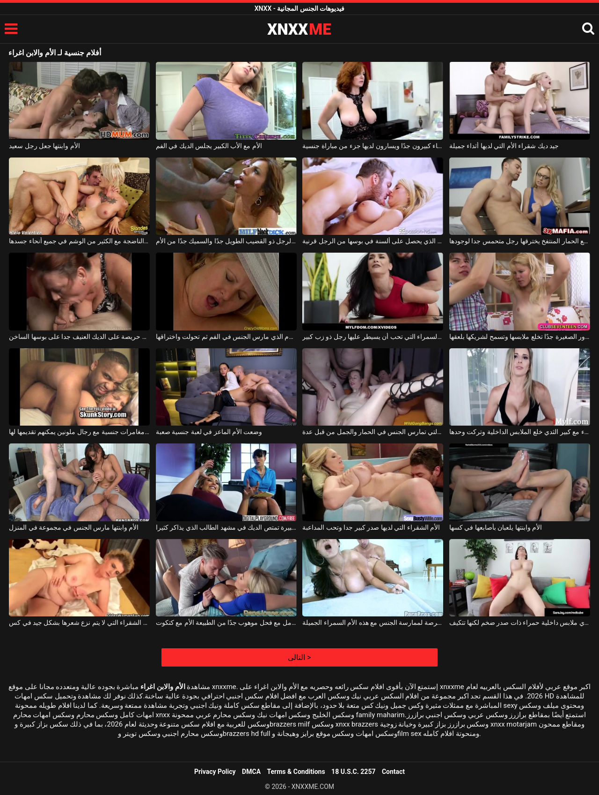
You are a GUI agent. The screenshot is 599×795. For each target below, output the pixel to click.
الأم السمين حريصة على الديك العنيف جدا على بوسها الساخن (79, 336)
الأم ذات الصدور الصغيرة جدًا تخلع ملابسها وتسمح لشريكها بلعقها (519, 336)
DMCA (251, 771)
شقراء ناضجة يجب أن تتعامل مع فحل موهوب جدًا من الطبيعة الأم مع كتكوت (226, 622)
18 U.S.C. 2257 (353, 771)
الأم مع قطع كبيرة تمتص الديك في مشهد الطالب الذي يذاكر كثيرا (226, 527)
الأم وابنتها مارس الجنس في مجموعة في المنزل (74, 527)
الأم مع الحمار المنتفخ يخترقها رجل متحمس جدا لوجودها (519, 241)
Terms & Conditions (296, 771)
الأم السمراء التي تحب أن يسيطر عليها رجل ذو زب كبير (372, 336)
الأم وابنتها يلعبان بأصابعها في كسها (495, 527)
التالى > (299, 657)
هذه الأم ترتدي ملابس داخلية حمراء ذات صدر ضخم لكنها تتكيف (519, 622)
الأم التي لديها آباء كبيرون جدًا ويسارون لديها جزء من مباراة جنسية (372, 146)
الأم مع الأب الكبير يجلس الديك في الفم (209, 146)
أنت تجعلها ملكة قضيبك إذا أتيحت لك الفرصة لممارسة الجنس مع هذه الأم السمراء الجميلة (372, 622)
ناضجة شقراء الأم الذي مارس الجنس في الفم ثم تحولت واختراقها (226, 336)
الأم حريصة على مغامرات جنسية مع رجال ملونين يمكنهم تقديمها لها (79, 431)
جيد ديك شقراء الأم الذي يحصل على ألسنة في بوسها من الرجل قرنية (372, 241)
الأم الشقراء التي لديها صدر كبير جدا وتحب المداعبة (371, 527)
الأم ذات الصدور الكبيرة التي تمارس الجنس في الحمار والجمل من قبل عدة (372, 431)
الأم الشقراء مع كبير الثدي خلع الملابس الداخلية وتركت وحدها (519, 431)
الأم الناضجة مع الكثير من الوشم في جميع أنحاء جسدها (79, 241)
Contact (393, 771)
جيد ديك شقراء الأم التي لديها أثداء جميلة (504, 146)
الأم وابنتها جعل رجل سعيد (44, 146)
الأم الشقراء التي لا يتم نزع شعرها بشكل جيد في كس (79, 622)
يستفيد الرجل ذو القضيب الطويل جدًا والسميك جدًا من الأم (226, 241)
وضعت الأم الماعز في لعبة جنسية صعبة (209, 431)
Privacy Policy (215, 771)
